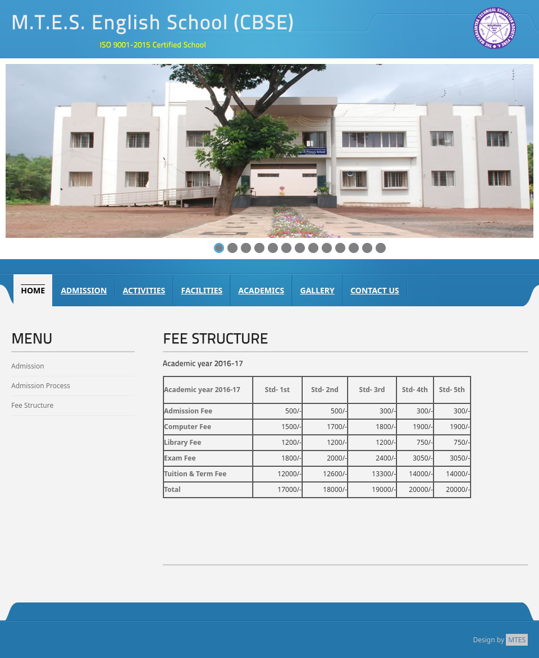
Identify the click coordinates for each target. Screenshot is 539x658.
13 (380, 248)
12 (367, 248)
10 (340, 248)
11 (353, 248)
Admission (27, 366)
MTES (517, 640)
